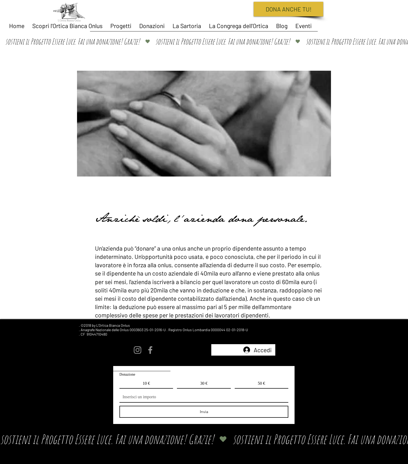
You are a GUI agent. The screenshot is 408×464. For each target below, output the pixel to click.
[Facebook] (150, 350)
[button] (120, 25)
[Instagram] (137, 350)
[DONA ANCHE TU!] (288, 9)
